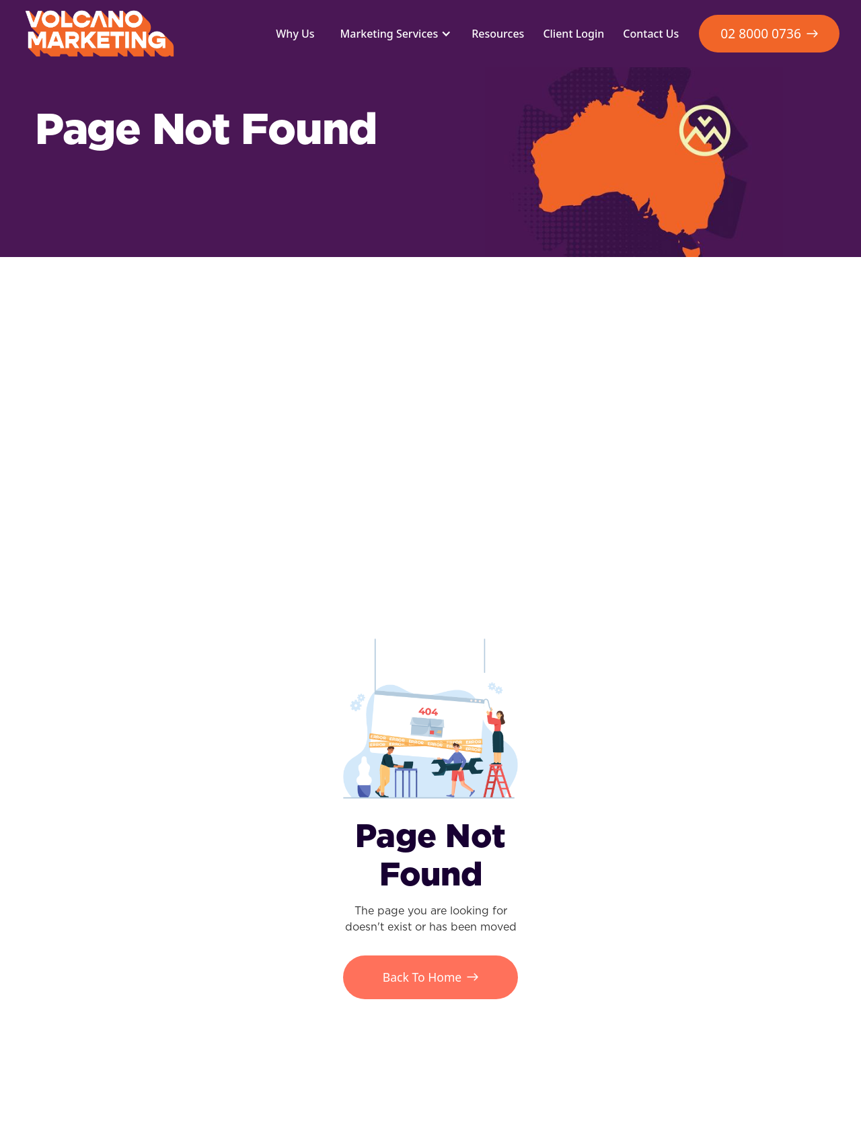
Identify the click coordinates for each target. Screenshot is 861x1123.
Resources (498, 33)
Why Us (295, 33)
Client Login (573, 33)
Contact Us (651, 33)
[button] (393, 34)
